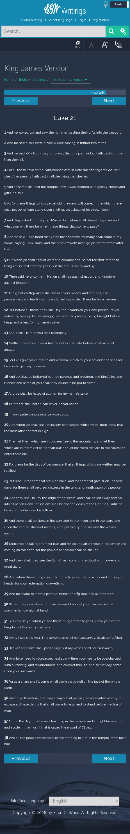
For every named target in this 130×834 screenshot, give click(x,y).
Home (8, 80)
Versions (39, 80)
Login (82, 20)
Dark (118, 4)
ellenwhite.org (31, 20)
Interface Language (28, 801)
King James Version (70, 80)
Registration (101, 20)
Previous (21, 101)
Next (109, 101)
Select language (60, 20)
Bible (23, 80)
